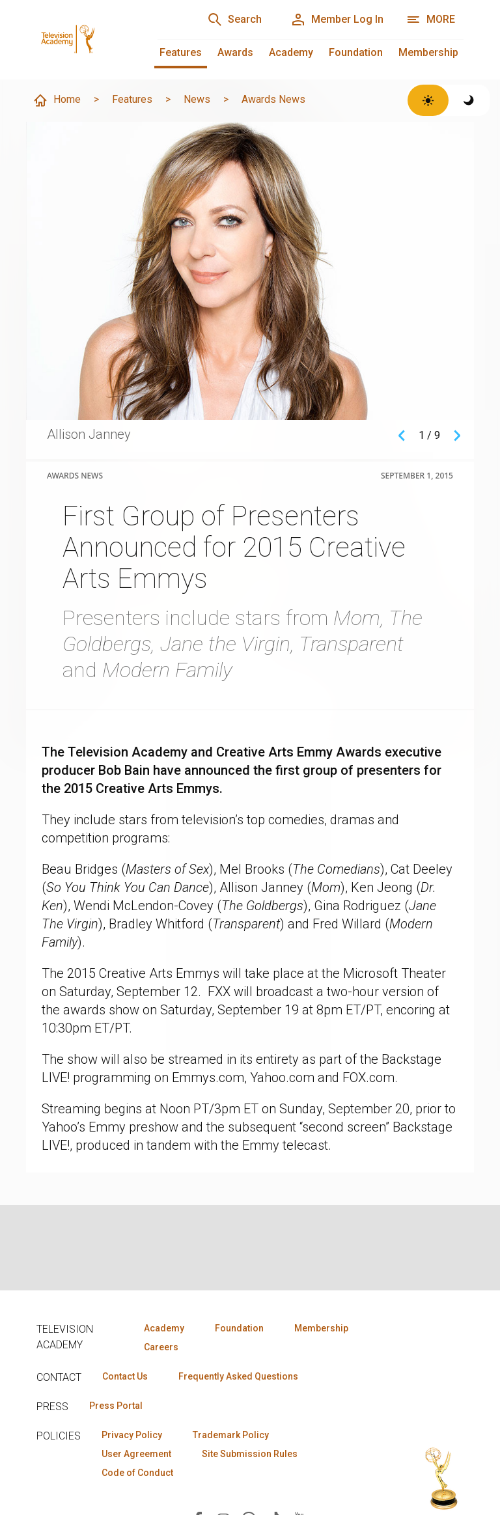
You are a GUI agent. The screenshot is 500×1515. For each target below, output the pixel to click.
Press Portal (116, 1405)
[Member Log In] (337, 19)
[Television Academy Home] (84, 26)
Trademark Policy (231, 1435)
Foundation (356, 52)
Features (181, 52)
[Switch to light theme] (428, 100)
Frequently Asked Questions (238, 1376)
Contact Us (125, 1376)
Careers (161, 1347)
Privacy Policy (132, 1435)
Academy (291, 52)
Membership (428, 52)
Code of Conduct (137, 1472)
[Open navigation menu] (431, 19)
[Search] (234, 19)
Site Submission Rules (250, 1454)
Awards (235, 52)
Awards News (273, 99)
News (197, 99)
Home (57, 100)
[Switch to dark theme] (469, 100)
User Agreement (136, 1454)
